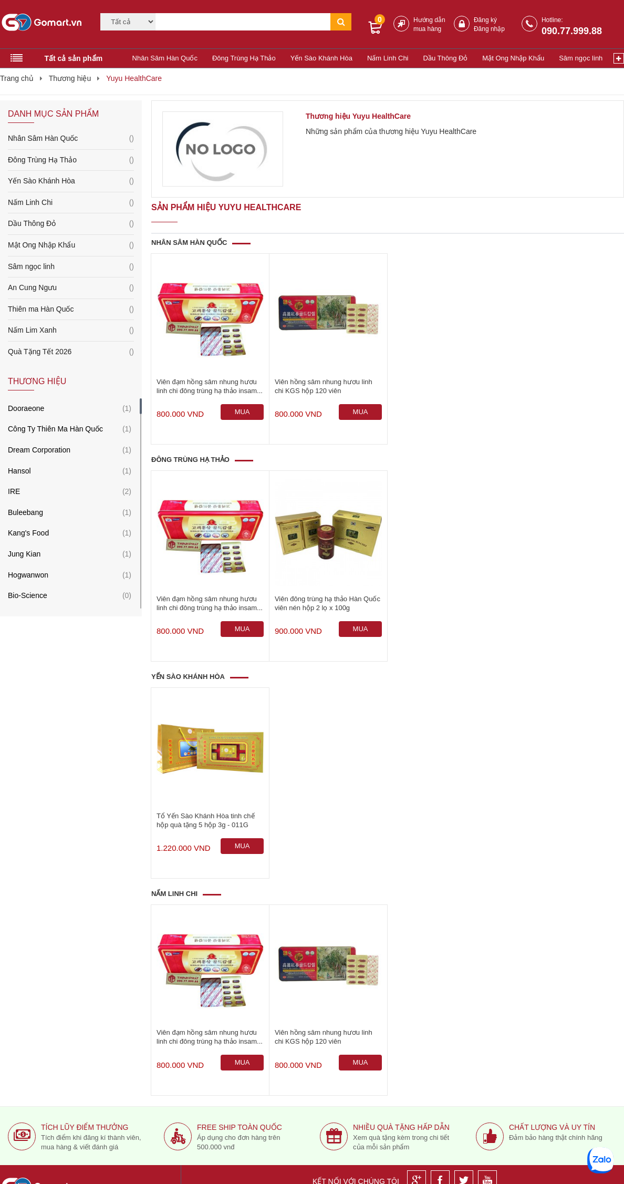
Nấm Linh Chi (388, 58)
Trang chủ (17, 78)
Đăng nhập (489, 29)
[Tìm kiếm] (242, 21)
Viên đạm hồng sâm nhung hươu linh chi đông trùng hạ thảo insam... (210, 386)
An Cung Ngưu (71, 288)
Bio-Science (27, 595)
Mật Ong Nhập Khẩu (513, 58)
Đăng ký (485, 20)
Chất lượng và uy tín (552, 1127)
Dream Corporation (39, 450)
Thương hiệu (70, 78)
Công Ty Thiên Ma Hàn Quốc (55, 429)
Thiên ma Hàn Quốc (71, 309)
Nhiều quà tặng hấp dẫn (401, 1127)
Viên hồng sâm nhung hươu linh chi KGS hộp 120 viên (323, 386)
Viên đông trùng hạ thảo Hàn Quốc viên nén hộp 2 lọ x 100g (327, 603)
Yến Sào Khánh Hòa (321, 58)
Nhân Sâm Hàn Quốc (164, 58)
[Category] (127, 21)
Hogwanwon (28, 575)
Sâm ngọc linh (580, 58)
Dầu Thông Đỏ (445, 58)
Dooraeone (26, 408)
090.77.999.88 (572, 31)
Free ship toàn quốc (239, 1127)
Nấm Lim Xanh (71, 330)
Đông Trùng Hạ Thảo (244, 58)
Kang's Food (28, 533)
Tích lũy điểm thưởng (84, 1127)
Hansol (19, 471)
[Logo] (43, 22)
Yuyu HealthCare (134, 78)
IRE (14, 491)
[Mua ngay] (242, 412)
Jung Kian (24, 554)
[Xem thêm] (618, 58)
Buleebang (25, 512)
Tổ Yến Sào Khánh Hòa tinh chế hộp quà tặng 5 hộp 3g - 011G (206, 820)
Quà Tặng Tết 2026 (71, 352)
